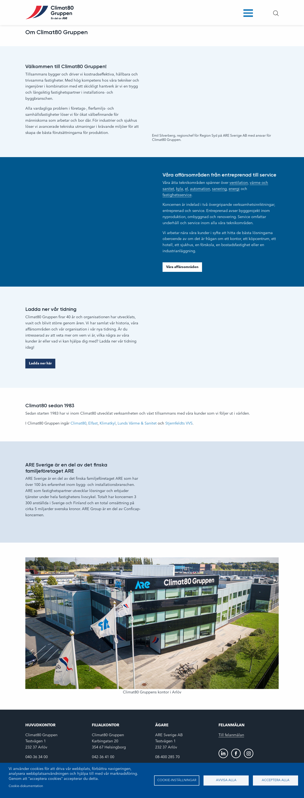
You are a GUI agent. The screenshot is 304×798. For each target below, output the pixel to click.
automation (200, 189)
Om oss (159, 15)
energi (234, 189)
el (186, 189)
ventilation (238, 183)
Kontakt (227, 15)
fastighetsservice (177, 195)
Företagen (138, 15)
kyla (179, 189)
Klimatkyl (108, 423)
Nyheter (206, 15)
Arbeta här (181, 15)
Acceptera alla (275, 780)
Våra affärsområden (182, 267)
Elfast (93, 423)
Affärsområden (107, 15)
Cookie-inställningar (176, 780)
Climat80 (78, 423)
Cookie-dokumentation (26, 786)
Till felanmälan (231, 735)
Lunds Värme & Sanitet (137, 423)
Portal (247, 15)
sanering (219, 189)
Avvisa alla (226, 780)
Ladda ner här (40, 363)
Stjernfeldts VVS (179, 423)
